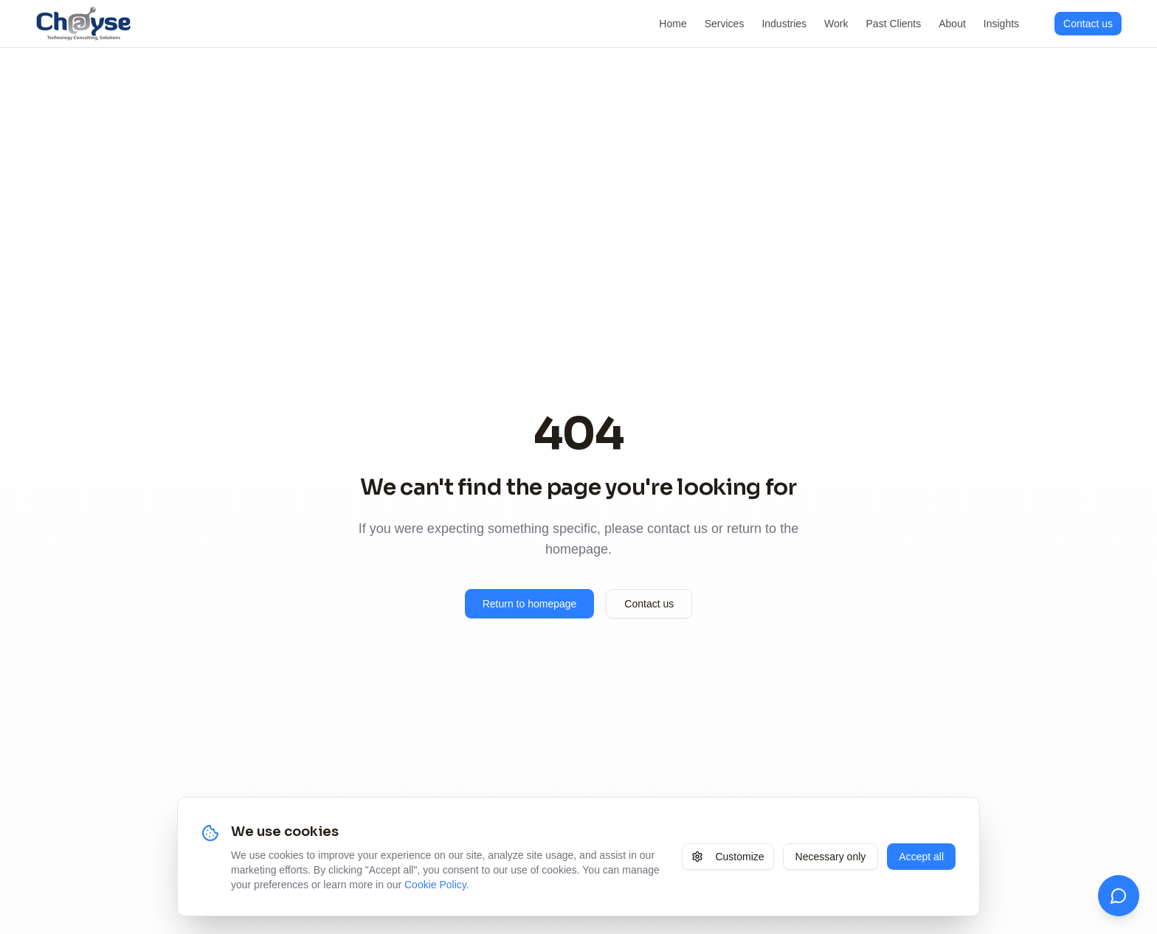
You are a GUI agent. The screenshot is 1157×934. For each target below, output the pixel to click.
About (952, 23)
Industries (784, 23)
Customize (727, 856)
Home (672, 23)
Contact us (649, 604)
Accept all (921, 856)
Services (725, 23)
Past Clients (894, 23)
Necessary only (830, 856)
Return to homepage (530, 604)
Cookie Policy (435, 885)
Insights (1001, 23)
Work (836, 23)
